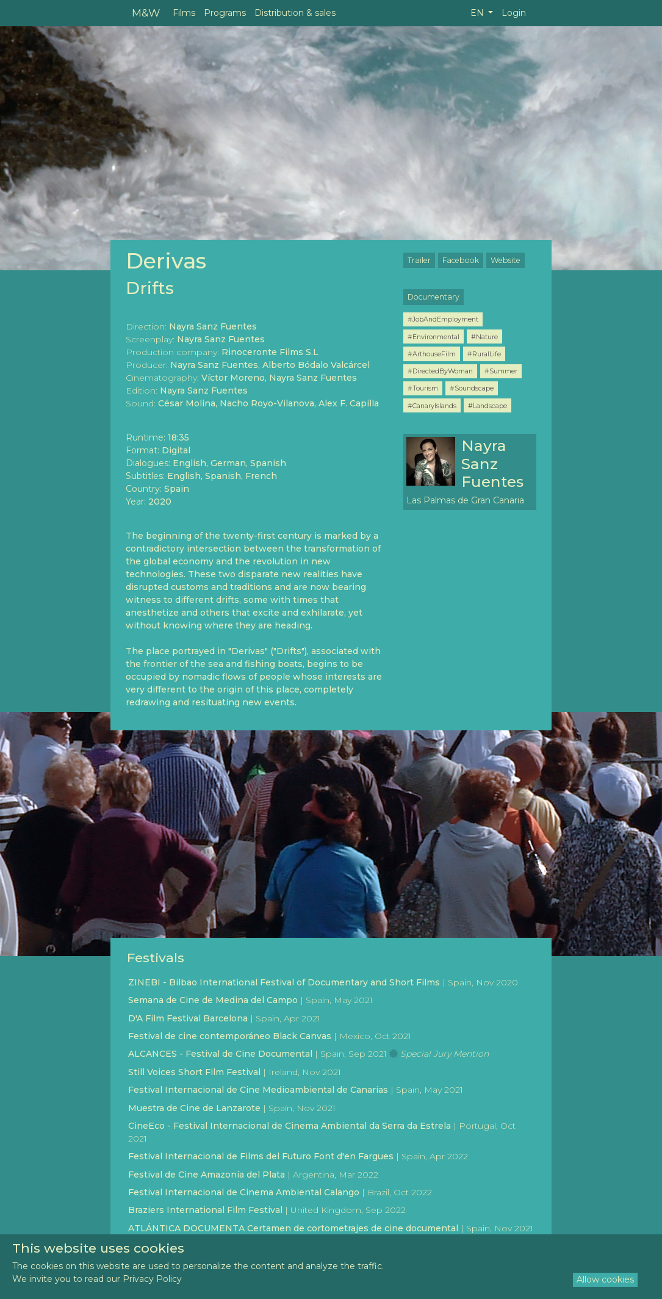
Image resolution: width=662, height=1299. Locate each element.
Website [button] (505, 260)
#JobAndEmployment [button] (443, 319)
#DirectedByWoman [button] (440, 371)
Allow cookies (605, 1279)
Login (514, 12)
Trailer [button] (419, 260)
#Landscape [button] (487, 405)
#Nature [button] (484, 337)
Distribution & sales (295, 12)
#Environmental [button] (433, 337)
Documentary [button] (433, 296)
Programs (225, 12)
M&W (146, 12)
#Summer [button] (500, 371)
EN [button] (478, 12)
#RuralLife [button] (484, 354)
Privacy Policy (152, 1278)
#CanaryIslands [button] (432, 405)
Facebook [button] (460, 260)
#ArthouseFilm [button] (432, 354)
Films (184, 12)
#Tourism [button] (423, 388)
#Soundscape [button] (472, 388)
